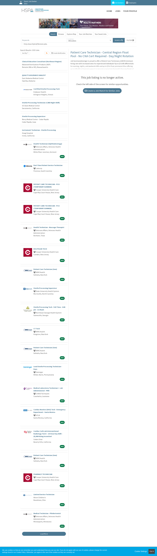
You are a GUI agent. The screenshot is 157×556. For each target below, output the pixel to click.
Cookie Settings (141, 551)
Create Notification (58, 53)
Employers (131, 2)
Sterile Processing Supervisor (33, 116)
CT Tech (36, 329)
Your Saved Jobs (101, 34)
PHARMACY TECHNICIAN (42, 474)
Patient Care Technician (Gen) (45, 269)
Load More (44, 534)
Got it (152, 551)
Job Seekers (118, 2)
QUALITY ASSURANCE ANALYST (34, 75)
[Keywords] (44, 40)
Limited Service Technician (43, 494)
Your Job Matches (85, 34)
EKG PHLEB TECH (40, 249)
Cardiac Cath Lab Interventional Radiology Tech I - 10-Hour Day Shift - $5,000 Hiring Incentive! (47, 433)
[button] (130, 40)
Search (52, 34)
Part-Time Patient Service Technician (47, 165)
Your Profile (130, 11)
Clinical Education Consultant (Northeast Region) (42, 61)
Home (109, 11)
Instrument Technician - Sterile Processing (39, 130)
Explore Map (71, 34)
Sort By (24, 53)
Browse (61, 34)
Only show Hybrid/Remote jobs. (35, 44)
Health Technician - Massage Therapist (48, 227)
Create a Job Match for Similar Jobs (102, 90)
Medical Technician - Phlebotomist (47, 513)
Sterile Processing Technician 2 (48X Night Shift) (41, 103)
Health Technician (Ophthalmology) (47, 144)
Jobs (117, 11)
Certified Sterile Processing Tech (46, 89)
